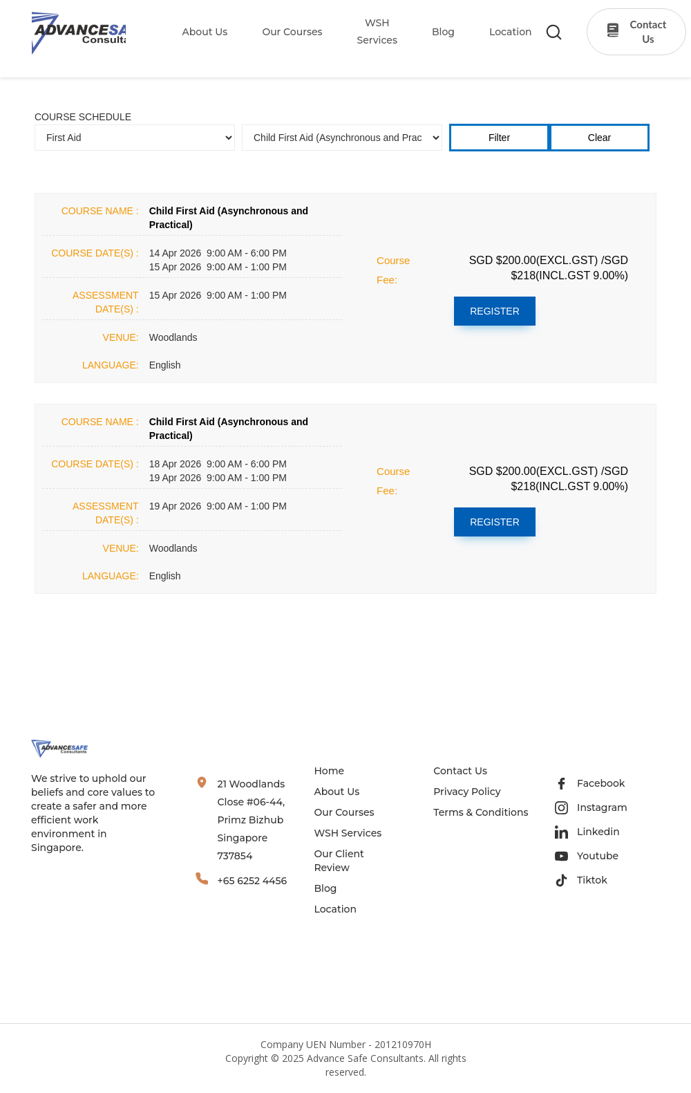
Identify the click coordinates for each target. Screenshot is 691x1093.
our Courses (292, 32)
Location (335, 909)
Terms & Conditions (480, 812)
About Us (205, 32)
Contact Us (460, 771)
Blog (325, 888)
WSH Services (347, 833)
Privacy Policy (466, 791)
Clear (599, 137)
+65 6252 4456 (252, 881)
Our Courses (344, 812)
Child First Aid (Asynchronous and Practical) (229, 217)
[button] (196, 32)
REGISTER (495, 311)
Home (329, 771)
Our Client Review (338, 861)
